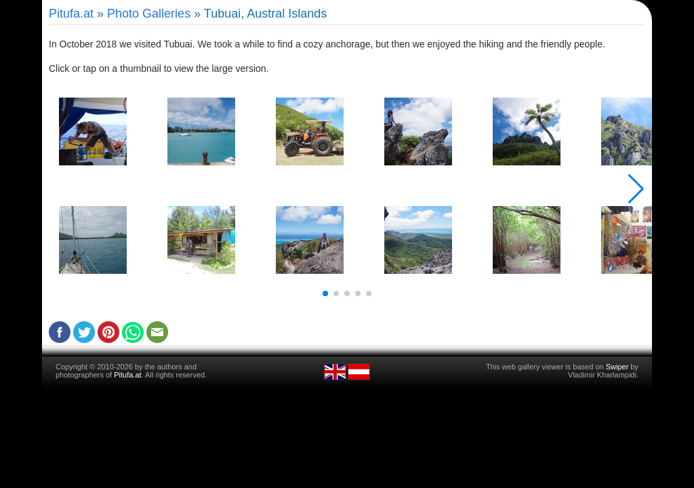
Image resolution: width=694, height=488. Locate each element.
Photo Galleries (148, 13)
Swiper (617, 367)
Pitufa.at (71, 13)
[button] (325, 293)
